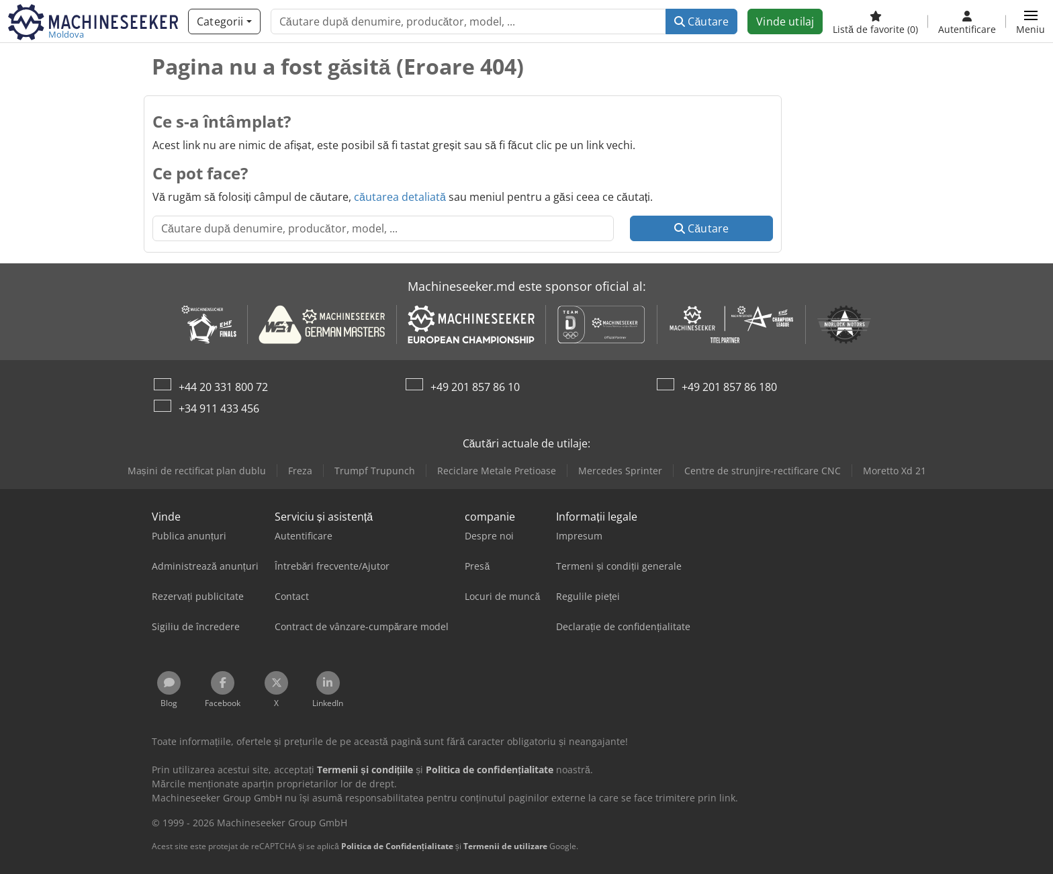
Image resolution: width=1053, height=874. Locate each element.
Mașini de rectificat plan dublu (197, 470)
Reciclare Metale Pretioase (496, 470)
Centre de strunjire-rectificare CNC (762, 470)
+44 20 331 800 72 (223, 387)
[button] (1030, 21)
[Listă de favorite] (875, 21)
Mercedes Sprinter (620, 470)
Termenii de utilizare (505, 846)
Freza (300, 470)
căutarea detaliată (400, 196)
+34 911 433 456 (219, 408)
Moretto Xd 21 (894, 470)
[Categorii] (224, 21)
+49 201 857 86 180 (729, 387)
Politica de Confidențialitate (397, 846)
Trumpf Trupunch (374, 470)
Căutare (701, 21)
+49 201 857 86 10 (475, 387)
